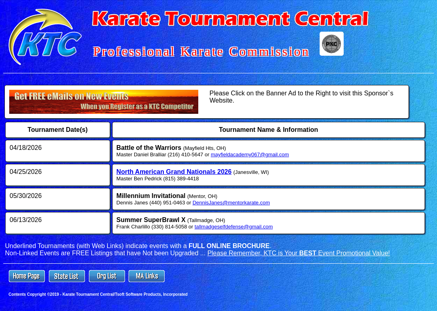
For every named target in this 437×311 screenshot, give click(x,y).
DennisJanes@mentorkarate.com (231, 203)
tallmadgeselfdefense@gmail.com (234, 227)
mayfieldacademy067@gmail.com (250, 154)
